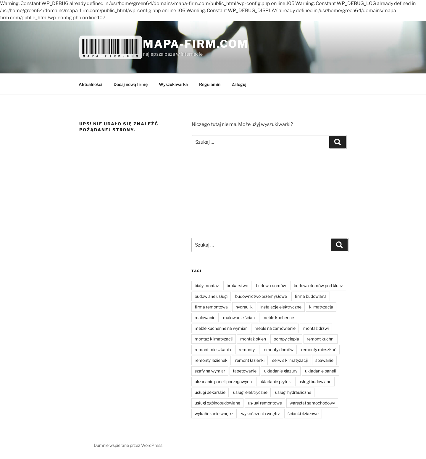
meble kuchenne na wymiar (221, 328)
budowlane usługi (211, 296)
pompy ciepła (286, 338)
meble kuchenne (278, 317)
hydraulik (244, 306)
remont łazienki (249, 360)
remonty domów (277, 349)
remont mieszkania (213, 349)
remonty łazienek (211, 360)
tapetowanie (244, 370)
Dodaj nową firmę (131, 84)
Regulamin (209, 84)
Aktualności (90, 84)
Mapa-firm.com (195, 43)
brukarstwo (237, 285)
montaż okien (253, 338)
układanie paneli (320, 370)
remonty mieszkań (318, 349)
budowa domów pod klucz (318, 285)
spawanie (324, 360)
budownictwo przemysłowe (261, 296)
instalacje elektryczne (280, 306)
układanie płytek (275, 381)
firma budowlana (311, 296)
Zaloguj (239, 84)
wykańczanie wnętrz (214, 413)
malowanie (205, 317)
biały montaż (207, 285)
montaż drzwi (316, 328)
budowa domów (271, 285)
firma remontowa (211, 306)
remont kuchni (320, 338)
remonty (247, 349)
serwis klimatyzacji (290, 360)
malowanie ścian (239, 317)
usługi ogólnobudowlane (217, 402)
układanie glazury (280, 370)
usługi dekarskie (210, 392)
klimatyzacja (321, 306)
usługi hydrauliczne (293, 392)
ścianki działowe (303, 413)
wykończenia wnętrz (260, 413)
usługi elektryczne (250, 392)
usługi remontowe (265, 402)
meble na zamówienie (275, 328)
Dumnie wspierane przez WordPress (128, 445)
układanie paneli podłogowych (223, 381)
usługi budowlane (314, 381)
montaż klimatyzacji (214, 338)
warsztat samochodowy (312, 402)
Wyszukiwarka (173, 84)
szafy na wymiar (210, 370)
